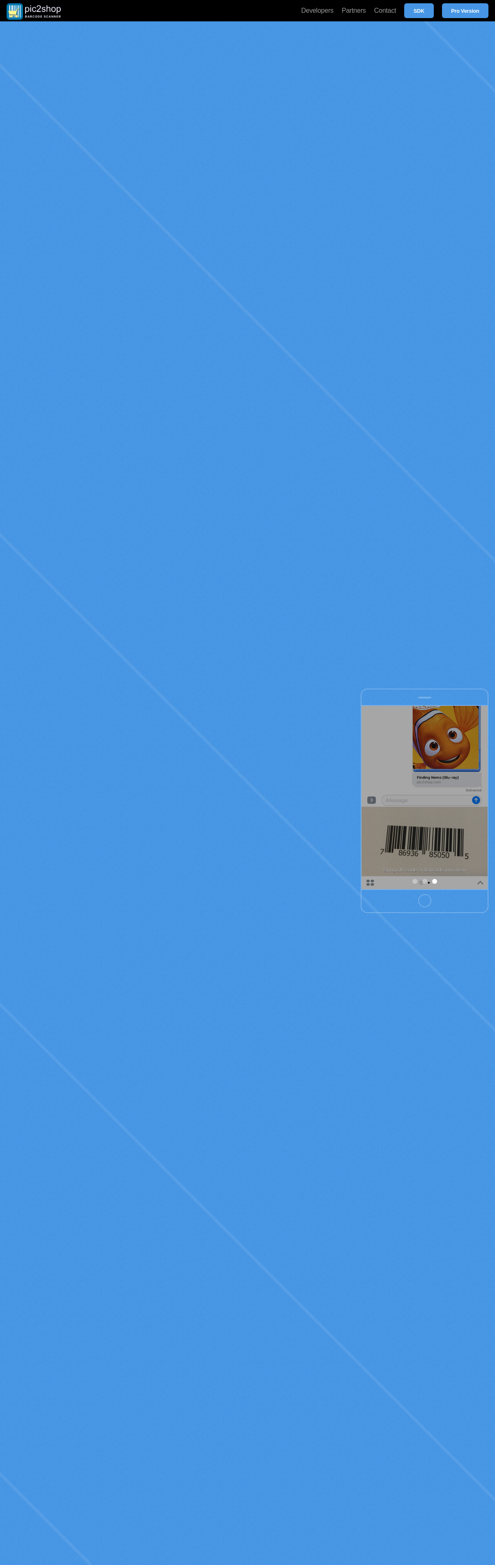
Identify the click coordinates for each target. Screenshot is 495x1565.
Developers (317, 10)
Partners (354, 10)
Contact (385, 10)
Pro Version (465, 11)
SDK (419, 11)
